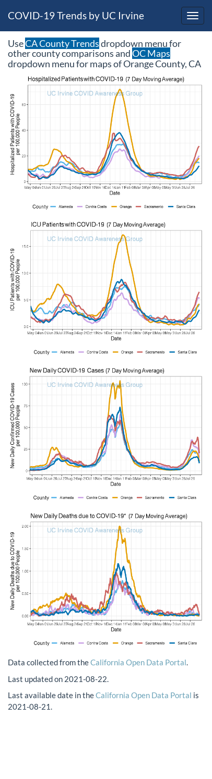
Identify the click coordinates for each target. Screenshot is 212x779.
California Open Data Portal (138, 662)
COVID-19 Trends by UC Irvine (76, 15)
